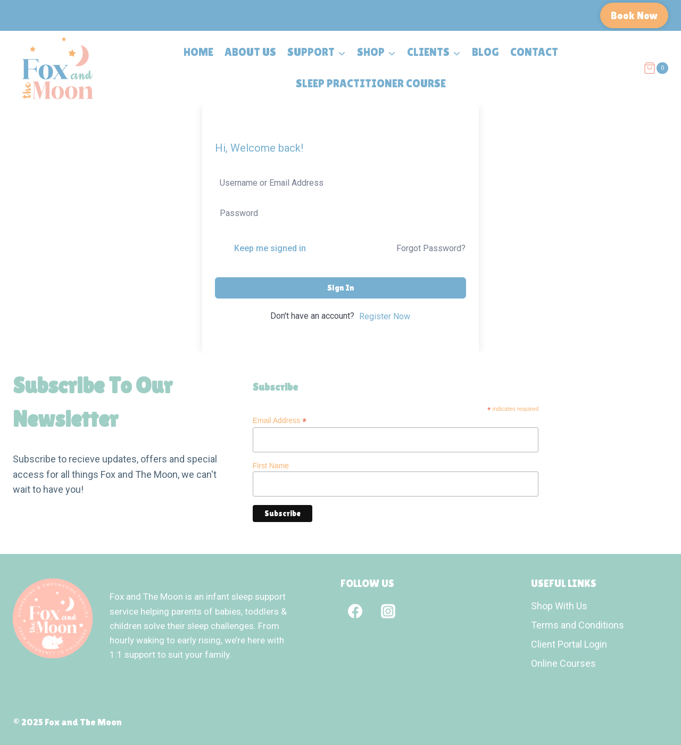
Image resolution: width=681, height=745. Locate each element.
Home (198, 52)
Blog (485, 52)
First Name (271, 465)
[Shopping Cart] (655, 68)
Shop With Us (559, 605)
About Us (250, 52)
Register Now (384, 316)
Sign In (340, 288)
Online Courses (563, 663)
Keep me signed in (270, 248)
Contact (534, 52)
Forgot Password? (431, 248)
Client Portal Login (569, 644)
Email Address (280, 421)
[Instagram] (387, 611)
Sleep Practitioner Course (371, 83)
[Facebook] (354, 611)
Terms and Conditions (577, 625)
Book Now (634, 15)
